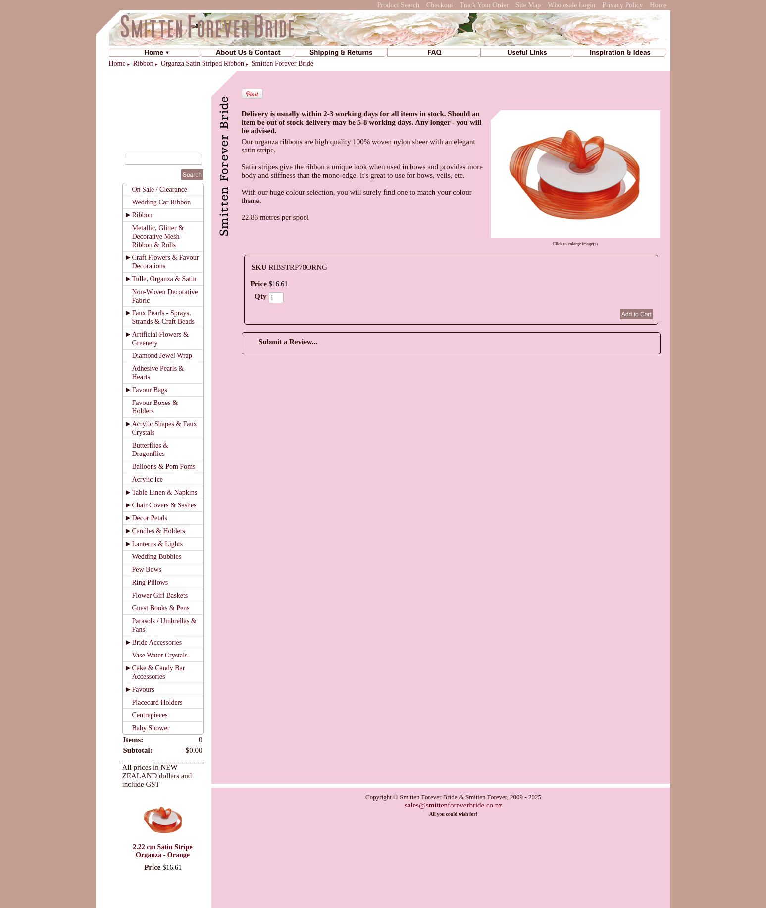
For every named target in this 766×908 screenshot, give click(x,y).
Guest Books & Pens (161, 608)
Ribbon (143, 63)
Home (658, 5)
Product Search (398, 5)
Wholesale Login (571, 5)
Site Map (528, 5)
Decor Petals (149, 518)
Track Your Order (484, 5)
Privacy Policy (622, 5)
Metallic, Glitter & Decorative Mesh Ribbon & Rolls (158, 236)
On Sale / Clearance (160, 189)
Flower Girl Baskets (160, 595)
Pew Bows (147, 569)
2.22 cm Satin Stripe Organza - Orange (163, 850)
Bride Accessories (157, 642)
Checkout (439, 5)
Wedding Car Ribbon (161, 202)
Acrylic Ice (147, 479)
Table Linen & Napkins (165, 492)
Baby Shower (151, 728)
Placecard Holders (157, 702)
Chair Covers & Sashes (164, 505)
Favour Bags (149, 390)
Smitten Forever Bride (282, 63)
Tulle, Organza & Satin (164, 279)
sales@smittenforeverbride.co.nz (453, 805)
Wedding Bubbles (157, 556)
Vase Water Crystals (160, 655)
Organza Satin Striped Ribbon (202, 63)
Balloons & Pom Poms (164, 466)
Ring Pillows (150, 582)
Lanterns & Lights (157, 544)
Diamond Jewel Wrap (162, 355)
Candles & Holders (158, 531)
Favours (143, 689)
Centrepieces (150, 715)
